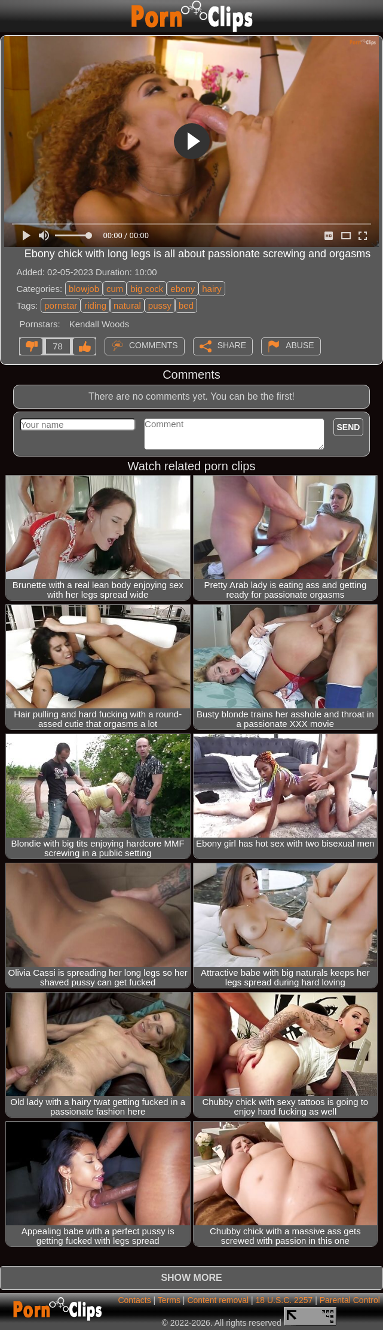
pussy (159, 305)
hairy (212, 289)
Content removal (218, 1300)
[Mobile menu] (10, 16)
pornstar (60, 305)
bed (186, 305)
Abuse (300, 345)
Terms (169, 1300)
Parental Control (350, 1300)
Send (348, 427)
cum (114, 289)
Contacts (134, 1300)
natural (127, 305)
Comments (153, 345)
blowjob (84, 289)
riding (95, 305)
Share (231, 345)
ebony (182, 289)
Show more (191, 1278)
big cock (146, 289)
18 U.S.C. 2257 (284, 1300)
